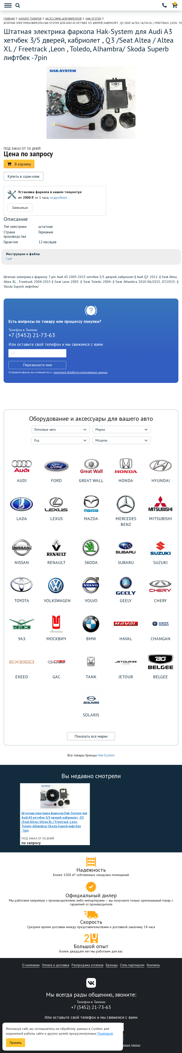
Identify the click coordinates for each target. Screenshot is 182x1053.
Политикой (105, 1033)
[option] (55, 814)
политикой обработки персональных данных (81, 372)
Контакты (153, 965)
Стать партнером (132, 965)
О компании (31, 965)
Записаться (20, 207)
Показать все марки (91, 736)
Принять (15, 1042)
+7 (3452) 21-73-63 (31, 335)
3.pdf (9, 258)
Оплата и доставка (55, 965)
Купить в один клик (23, 176)
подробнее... (60, 197)
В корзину (19, 164)
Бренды (112, 965)
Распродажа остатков (87, 965)
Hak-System (106, 755)
